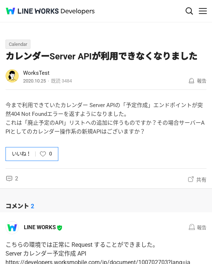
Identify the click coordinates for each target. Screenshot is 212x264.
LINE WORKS (40, 227)
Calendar (18, 44)
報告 (201, 81)
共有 (201, 180)
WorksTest (36, 73)
